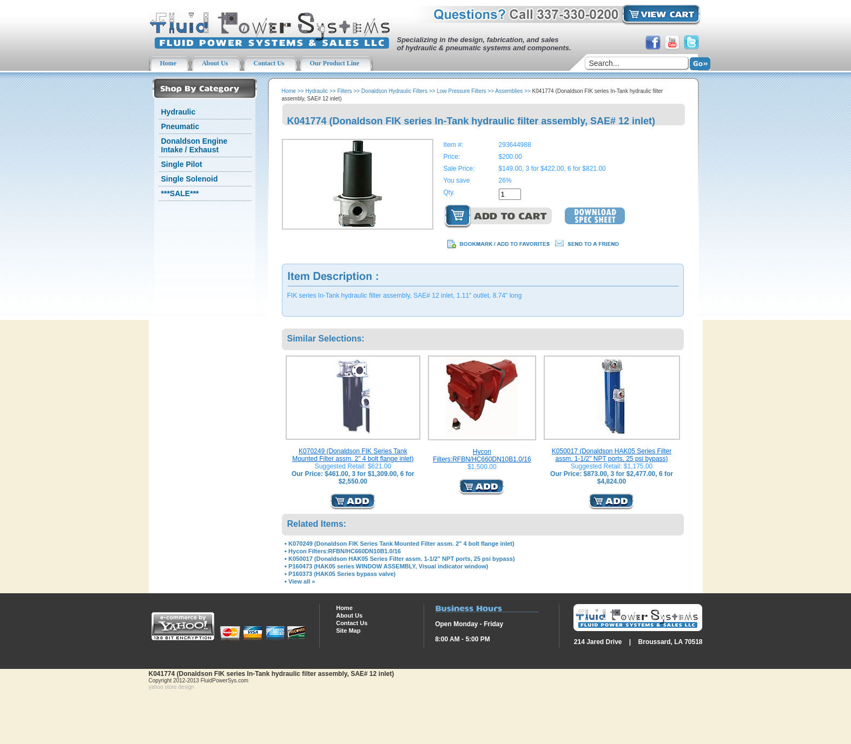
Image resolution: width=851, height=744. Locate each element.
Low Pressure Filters (461, 91)
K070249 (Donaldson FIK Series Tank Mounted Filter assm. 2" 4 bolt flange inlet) (352, 455)
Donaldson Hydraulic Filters (394, 91)
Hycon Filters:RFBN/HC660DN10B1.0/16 (482, 455)
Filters (344, 91)
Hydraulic (178, 112)
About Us (349, 615)
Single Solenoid (189, 179)
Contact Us (351, 623)
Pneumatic (180, 126)
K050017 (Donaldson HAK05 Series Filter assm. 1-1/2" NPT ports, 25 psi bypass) (611, 455)
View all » (301, 581)
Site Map (348, 630)
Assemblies (509, 91)
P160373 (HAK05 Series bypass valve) (341, 574)
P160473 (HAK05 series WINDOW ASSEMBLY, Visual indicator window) (388, 566)
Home (289, 91)
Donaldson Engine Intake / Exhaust (194, 145)
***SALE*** (180, 193)
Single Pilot (181, 164)
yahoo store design (172, 687)
